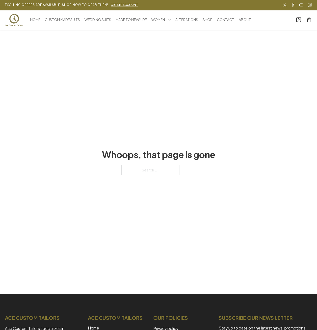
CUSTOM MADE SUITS (62, 19)
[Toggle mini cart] (309, 20)
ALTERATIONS (186, 19)
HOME (35, 19)
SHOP (207, 19)
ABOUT (245, 19)
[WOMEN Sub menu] (169, 20)
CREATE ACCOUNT (124, 5)
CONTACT (225, 19)
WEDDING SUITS (97, 19)
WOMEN (158, 19)
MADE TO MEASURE (131, 19)
